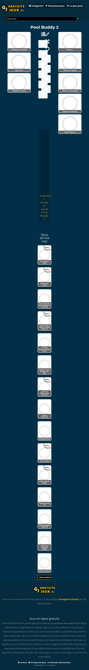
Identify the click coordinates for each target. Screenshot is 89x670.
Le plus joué (75, 6)
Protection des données (59, 663)
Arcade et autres (44, 206)
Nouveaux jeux (55, 6)
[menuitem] (44, 215)
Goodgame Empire (69, 599)
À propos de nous (37, 663)
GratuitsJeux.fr (48, 196)
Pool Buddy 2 (44, 215)
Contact (22, 663)
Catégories (36, 6)
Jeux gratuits (50, 665)
